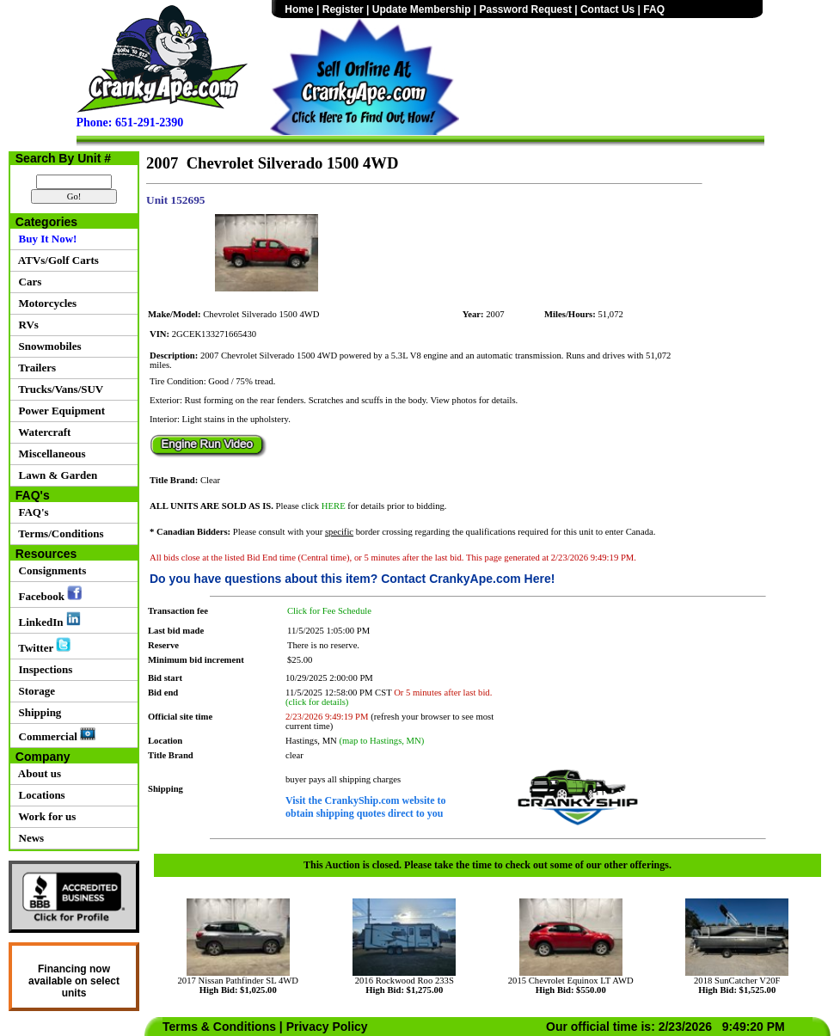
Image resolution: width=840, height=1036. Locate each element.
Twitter (42, 645)
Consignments (49, 570)
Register (343, 9)
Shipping (37, 712)
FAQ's (31, 512)
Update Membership (421, 9)
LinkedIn (47, 619)
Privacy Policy (327, 1026)
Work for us (44, 816)
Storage (34, 690)
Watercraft (42, 432)
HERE (334, 506)
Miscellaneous (49, 453)
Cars (27, 281)
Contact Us (607, 9)
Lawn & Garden (55, 475)
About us (37, 773)
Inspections (42, 669)
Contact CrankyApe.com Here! (468, 578)
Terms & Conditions (219, 1026)
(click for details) (316, 702)
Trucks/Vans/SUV (58, 389)
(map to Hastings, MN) (381, 740)
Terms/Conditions (58, 533)
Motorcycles (45, 303)
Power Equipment (59, 410)
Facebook (47, 594)
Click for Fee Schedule (329, 611)
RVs (26, 324)
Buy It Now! (45, 238)
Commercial (54, 735)
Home (299, 9)
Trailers (34, 367)
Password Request (526, 9)
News (28, 837)
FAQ (654, 9)
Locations (39, 794)
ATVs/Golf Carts (56, 260)
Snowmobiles (47, 346)
